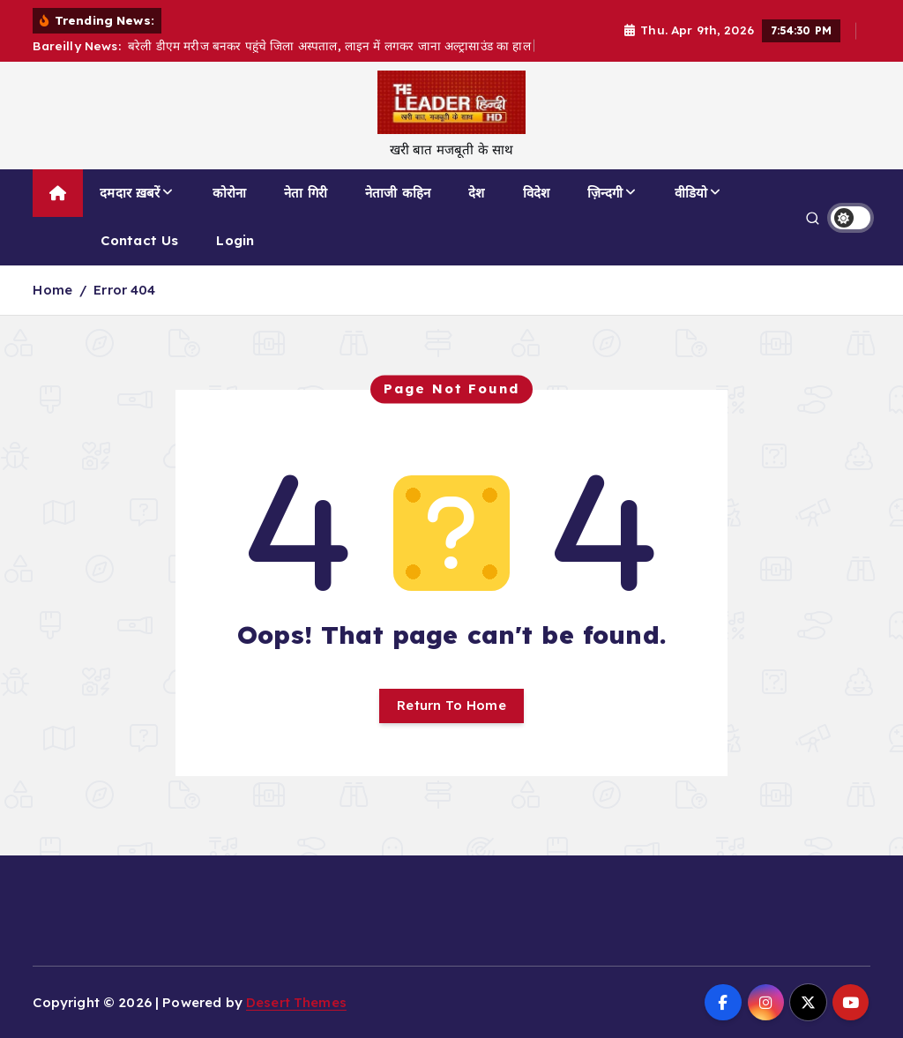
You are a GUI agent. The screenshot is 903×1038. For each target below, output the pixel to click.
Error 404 (124, 289)
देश (476, 192)
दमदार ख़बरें (130, 192)
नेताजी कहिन (397, 192)
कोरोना (229, 192)
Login (235, 240)
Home (52, 289)
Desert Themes (296, 1002)
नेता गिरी (305, 192)
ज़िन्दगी (605, 192)
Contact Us (140, 240)
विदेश (536, 192)
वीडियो (691, 192)
